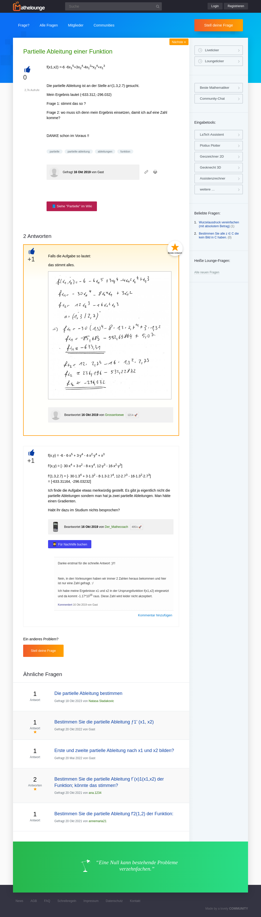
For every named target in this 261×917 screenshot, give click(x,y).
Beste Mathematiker (214, 88)
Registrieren (236, 6)
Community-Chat (212, 98)
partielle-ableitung (79, 151)
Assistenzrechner (212, 178)
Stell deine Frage (218, 25)
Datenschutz (114, 901)
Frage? (23, 25)
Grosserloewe (114, 415)
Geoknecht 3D (210, 167)
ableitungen (105, 151)
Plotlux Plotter (210, 145)
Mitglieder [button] (75, 25)
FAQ (47, 901)
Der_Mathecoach (116, 527)
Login (215, 6)
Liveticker (212, 50)
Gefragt (68, 172)
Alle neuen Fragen (206, 272)
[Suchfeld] (113, 6)
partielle (55, 151)
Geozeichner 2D (212, 156)
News (19, 901)
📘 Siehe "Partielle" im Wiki (72, 206)
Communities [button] (104, 25)
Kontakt (135, 901)
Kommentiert (65, 604)
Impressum (90, 901)
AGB (34, 901)
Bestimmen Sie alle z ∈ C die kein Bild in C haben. (219, 235)
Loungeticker (214, 61)
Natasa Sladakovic (101, 701)
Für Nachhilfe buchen (72, 544)
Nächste (179, 42)
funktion (125, 151)
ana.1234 (95, 793)
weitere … (207, 189)
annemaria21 (98, 821)
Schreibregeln (66, 901)
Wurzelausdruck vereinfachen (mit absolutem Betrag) (219, 224)
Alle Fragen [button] (49, 25)
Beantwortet (72, 415)
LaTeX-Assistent (212, 134)
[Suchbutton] (158, 6)
